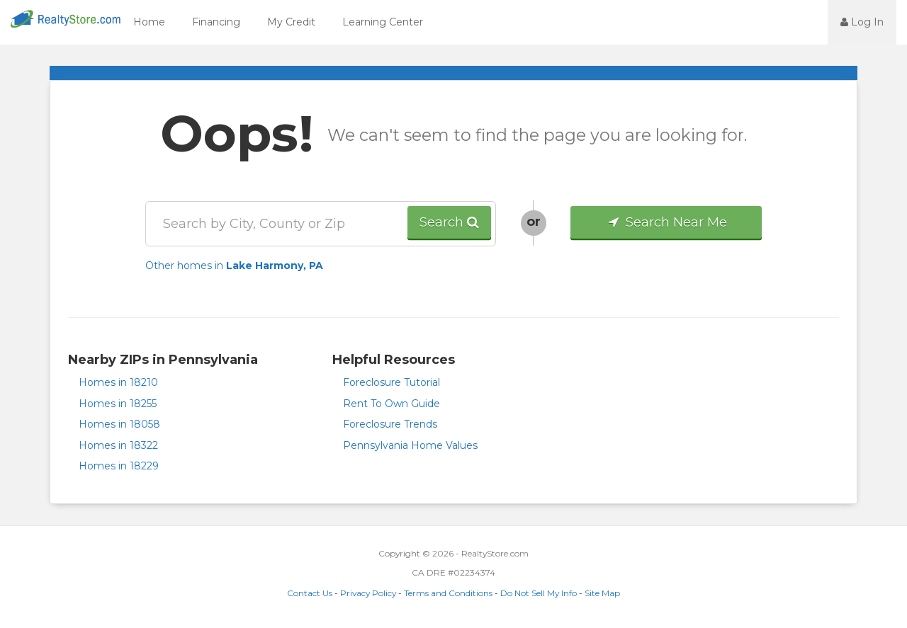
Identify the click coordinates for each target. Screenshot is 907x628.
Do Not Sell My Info (538, 593)
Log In (862, 22)
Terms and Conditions (448, 593)
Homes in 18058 (119, 424)
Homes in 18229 (119, 465)
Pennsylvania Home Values (410, 445)
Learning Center (382, 22)
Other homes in (234, 265)
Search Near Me (666, 222)
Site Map (602, 593)
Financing (216, 22)
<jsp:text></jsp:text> (789, 21)
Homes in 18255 (118, 403)
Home (149, 22)
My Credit (291, 22)
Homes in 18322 (118, 445)
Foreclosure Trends (390, 424)
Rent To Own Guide (391, 403)
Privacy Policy (368, 593)
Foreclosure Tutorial (391, 382)
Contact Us (309, 593)
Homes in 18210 (118, 382)
